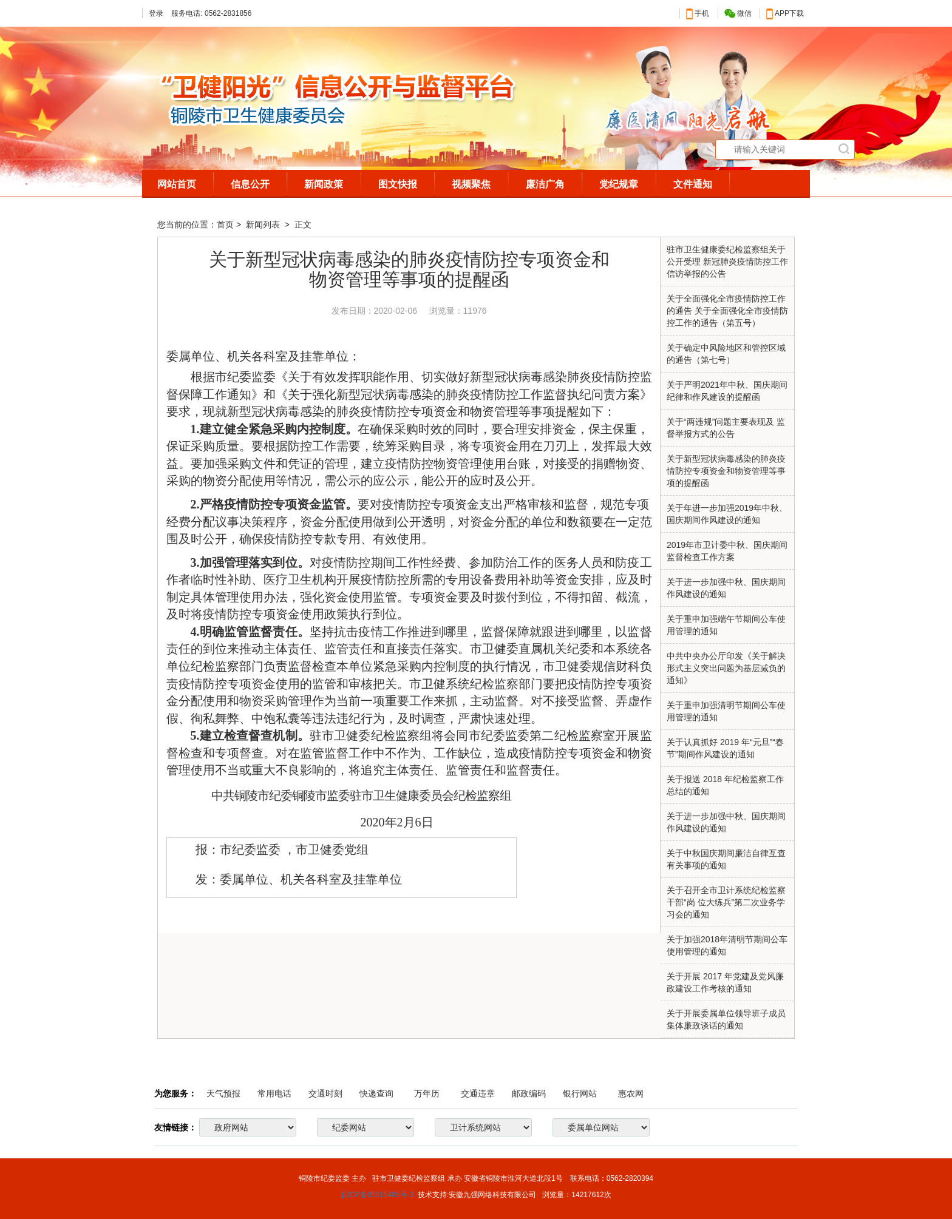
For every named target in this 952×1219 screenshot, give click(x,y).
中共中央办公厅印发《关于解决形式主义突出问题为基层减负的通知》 (726, 668)
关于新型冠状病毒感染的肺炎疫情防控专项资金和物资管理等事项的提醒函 (726, 471)
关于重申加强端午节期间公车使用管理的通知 (726, 625)
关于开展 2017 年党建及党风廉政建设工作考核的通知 (725, 982)
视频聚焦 (471, 184)
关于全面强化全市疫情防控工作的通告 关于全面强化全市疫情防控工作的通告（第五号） (727, 311)
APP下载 (785, 13)
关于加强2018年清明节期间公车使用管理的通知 (727, 945)
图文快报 (397, 184)
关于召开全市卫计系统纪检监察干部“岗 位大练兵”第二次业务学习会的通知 (726, 902)
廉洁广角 (545, 184)
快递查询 (376, 1093)
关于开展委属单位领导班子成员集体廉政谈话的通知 (726, 1019)
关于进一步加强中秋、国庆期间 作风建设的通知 (726, 588)
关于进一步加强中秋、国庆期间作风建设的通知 (726, 822)
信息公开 (250, 184)
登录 (156, 13)
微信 (738, 13)
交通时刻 (325, 1093)
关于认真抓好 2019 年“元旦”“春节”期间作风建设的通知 (725, 748)
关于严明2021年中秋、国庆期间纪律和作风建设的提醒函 (727, 391)
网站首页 (176, 184)
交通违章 (478, 1093)
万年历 (427, 1093)
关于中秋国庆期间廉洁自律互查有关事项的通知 (726, 859)
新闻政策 (323, 184)
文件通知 (692, 184)
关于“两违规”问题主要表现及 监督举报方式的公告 (726, 428)
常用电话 (274, 1093)
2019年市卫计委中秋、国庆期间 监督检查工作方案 (727, 551)
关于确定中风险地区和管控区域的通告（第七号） (726, 354)
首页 (225, 224)
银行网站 (580, 1093)
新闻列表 (264, 224)
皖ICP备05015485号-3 (377, 1194)
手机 (697, 13)
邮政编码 (529, 1093)
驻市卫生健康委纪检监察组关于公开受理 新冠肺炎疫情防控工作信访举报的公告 (727, 262)
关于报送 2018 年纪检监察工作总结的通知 (725, 785)
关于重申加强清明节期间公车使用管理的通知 (726, 711)
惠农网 (631, 1093)
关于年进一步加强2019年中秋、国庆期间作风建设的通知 (727, 514)
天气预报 (223, 1093)
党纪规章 (618, 184)
